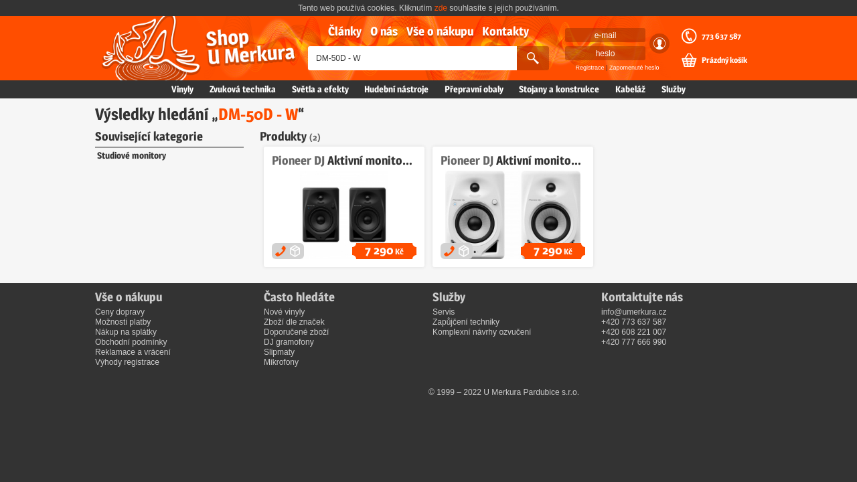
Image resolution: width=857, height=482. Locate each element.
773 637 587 (721, 36)
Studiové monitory (131, 155)
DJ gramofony (289, 342)
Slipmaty (279, 352)
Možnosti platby (123, 322)
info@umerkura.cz (634, 312)
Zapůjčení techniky (466, 322)
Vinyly (182, 89)
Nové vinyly (284, 312)
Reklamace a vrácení (133, 352)
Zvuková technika (243, 89)
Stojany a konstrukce (559, 89)
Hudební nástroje (396, 89)
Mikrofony (281, 362)
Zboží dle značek (294, 322)
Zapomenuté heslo (634, 67)
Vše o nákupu (439, 31)
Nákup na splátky (126, 332)
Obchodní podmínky (131, 342)
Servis (444, 312)
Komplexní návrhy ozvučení (482, 332)
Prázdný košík (724, 60)
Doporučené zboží (296, 332)
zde (441, 8)
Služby (673, 89)
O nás (384, 31)
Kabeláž (630, 89)
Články (345, 31)
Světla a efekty (320, 89)
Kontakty (505, 31)
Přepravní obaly (474, 89)
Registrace (590, 67)
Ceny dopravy (120, 312)
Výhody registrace (127, 362)
